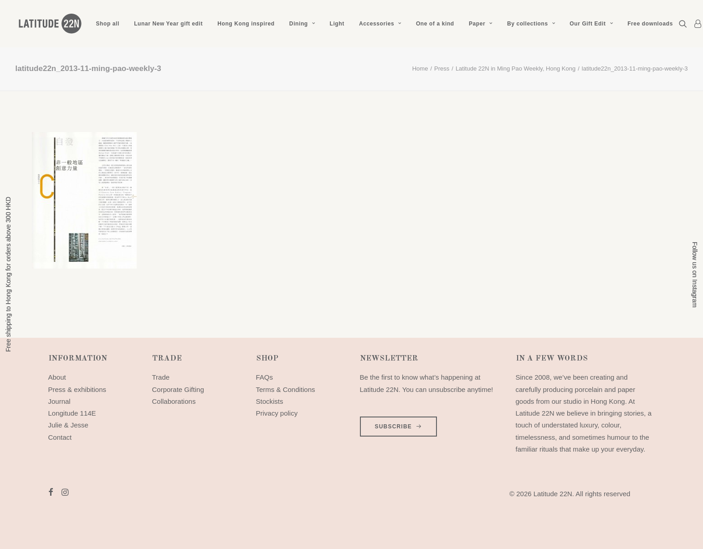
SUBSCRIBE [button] (398, 426)
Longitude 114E (72, 413)
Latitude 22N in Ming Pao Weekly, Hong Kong (515, 68)
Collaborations (174, 401)
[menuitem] (108, 23)
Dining (302, 23)
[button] (684, 23)
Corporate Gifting (178, 389)
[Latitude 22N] (49, 23)
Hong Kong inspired (245, 23)
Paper (481, 23)
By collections (531, 23)
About (57, 377)
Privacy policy (277, 413)
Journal (59, 401)
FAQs (264, 377)
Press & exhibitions (77, 389)
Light (336, 23)
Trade (161, 377)
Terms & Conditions (285, 389)
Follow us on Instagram (694, 275)
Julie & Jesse (68, 425)
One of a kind (435, 23)
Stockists (269, 401)
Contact (60, 437)
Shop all (107, 23)
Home (420, 68)
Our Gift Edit (591, 23)
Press (441, 68)
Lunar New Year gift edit (168, 23)
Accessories (380, 23)
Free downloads (650, 23)
